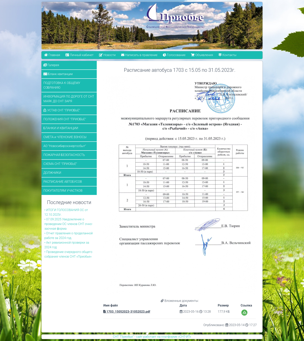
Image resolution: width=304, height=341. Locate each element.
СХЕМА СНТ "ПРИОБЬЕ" (60, 164)
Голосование (174, 55)
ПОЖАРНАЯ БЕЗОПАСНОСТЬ (64, 155)
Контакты (227, 55)
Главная (52, 55)
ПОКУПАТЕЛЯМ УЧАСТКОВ (62, 190)
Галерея (51, 65)
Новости (107, 55)
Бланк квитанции (58, 74)
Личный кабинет (80, 55)
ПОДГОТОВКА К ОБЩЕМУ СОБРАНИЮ (61, 85)
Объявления (202, 55)
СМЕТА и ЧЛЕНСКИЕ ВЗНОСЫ (64, 137)
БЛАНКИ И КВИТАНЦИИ (60, 128)
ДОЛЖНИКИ (52, 173)
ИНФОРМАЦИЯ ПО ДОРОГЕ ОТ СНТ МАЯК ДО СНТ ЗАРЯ (68, 99)
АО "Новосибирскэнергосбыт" (64, 146)
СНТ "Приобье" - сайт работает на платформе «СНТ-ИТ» (152, 336)
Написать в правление (139, 55)
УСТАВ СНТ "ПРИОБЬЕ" (63, 110)
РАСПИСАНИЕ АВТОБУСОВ (62, 181)
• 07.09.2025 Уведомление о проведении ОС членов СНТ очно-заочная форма (68, 223)
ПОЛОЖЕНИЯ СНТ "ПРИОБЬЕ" (64, 119)
